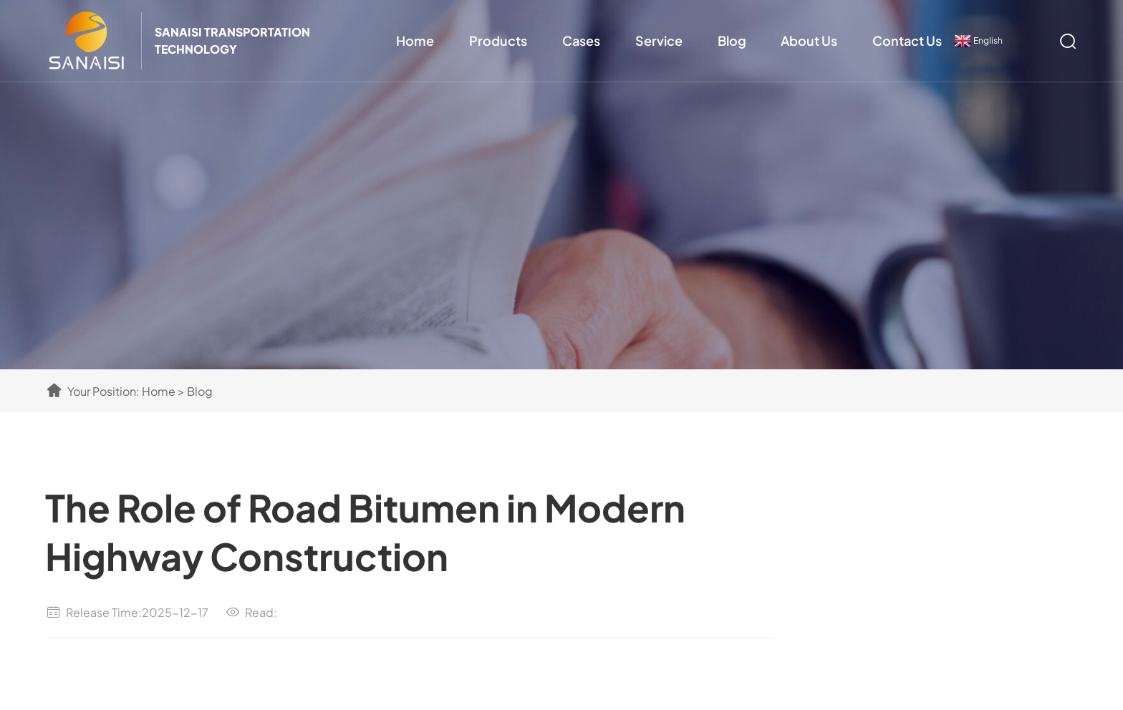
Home (415, 40)
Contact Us (907, 40)
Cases (581, 40)
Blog (732, 40)
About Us (809, 40)
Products (498, 40)
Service (659, 40)
